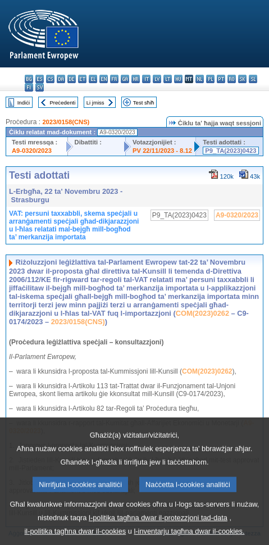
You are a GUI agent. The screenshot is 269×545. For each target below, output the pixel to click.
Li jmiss (95, 102)
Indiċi (23, 102)
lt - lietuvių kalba (167, 79)
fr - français (114, 79)
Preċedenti (62, 102)
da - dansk (61, 79)
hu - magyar (178, 79)
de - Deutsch (71, 79)
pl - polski (210, 79)
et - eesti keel (82, 79)
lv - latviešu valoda (157, 79)
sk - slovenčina (242, 79)
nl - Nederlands (199, 79)
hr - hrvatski (135, 79)
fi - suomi (29, 87)
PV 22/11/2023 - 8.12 (162, 150)
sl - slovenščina (253, 79)
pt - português (221, 79)
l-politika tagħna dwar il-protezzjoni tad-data (158, 527)
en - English (103, 79)
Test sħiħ (143, 102)
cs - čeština (50, 79)
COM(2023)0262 (202, 313)
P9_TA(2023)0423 (230, 150)
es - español (39, 79)
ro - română (231, 79)
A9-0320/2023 (32, 150)
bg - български (29, 79)
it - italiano (146, 79)
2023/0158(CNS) (65, 122)
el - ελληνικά (93, 79)
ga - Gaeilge (125, 79)
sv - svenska (39, 87)
